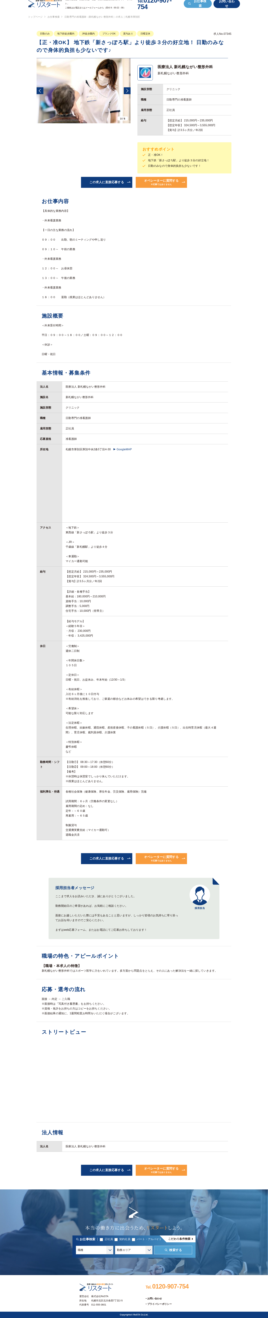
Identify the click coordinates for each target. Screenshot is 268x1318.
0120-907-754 (167, 1286)
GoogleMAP (124, 449)
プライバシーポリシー (159, 1304)
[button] (40, 90)
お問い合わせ (154, 1298)
